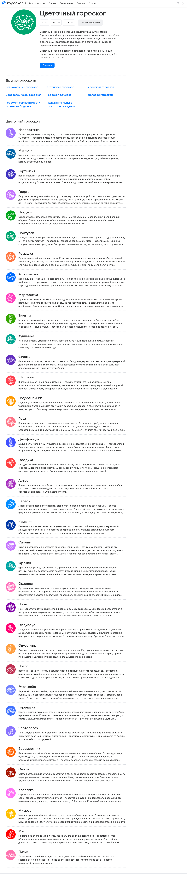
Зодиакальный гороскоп (22, 87)
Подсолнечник (34, 398)
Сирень (28, 542)
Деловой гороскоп (100, 94)
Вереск (28, 501)
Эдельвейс (31, 687)
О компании (16, 878)
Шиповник (30, 377)
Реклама (26, 878)
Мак (25, 831)
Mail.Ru (6, 878)
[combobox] (42, 22)
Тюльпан (29, 315)
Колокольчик (32, 274)
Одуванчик (31, 645)
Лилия (27, 852)
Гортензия (30, 171)
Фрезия (28, 563)
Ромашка (29, 253)
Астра (27, 480)
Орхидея (29, 584)
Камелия (29, 522)
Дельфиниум (32, 439)
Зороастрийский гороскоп (24, 94)
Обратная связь (120, 878)
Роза (26, 419)
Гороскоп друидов (59, 94)
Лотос (27, 666)
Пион (26, 604)
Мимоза (28, 810)
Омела (27, 769)
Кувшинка (30, 336)
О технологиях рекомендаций (141, 878)
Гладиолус (30, 625)
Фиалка (28, 357)
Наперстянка (33, 130)
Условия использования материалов (97, 878)
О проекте (75, 878)
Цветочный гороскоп (23, 121)
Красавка (30, 790)
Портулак (30, 233)
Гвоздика (29, 460)
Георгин (29, 192)
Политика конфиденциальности (169, 878)
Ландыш (29, 212)
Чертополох (32, 728)
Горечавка (30, 707)
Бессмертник (33, 749)
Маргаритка (32, 295)
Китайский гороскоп (60, 87)
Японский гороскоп (101, 87)
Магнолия (30, 150)
